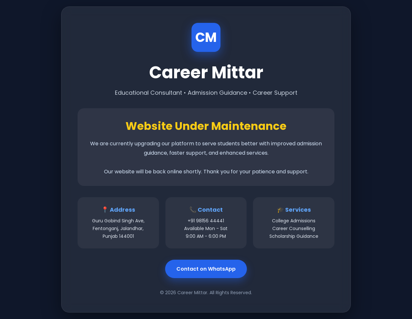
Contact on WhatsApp (206, 269)
